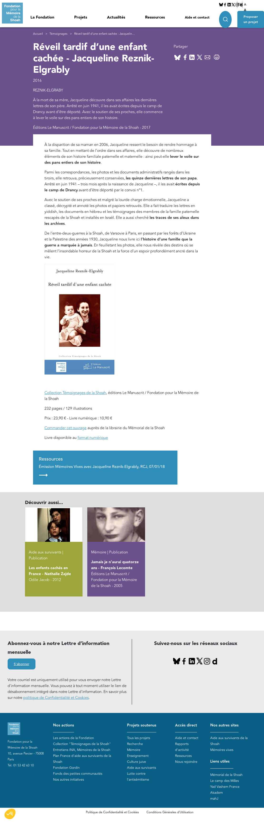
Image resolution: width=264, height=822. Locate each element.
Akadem (216, 792)
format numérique (93, 438)
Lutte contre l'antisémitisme (138, 776)
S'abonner (21, 664)
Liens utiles (220, 761)
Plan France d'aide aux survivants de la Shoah (82, 758)
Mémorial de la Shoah (226, 774)
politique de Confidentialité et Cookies (56, 698)
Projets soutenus (141, 725)
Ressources (155, 17)
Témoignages (58, 34)
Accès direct (186, 725)
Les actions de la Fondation (73, 737)
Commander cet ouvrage (65, 428)
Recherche (135, 743)
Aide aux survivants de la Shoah (229, 740)
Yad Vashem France (225, 786)
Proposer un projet (251, 19)
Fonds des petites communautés (77, 773)
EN (240, 4)
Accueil (38, 34)
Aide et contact (197, 17)
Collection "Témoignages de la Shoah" (82, 743)
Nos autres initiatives (68, 779)
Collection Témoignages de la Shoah (75, 393)
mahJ (214, 798)
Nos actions (63, 725)
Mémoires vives (221, 749)
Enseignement (138, 755)
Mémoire (133, 749)
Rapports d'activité (182, 746)
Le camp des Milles (224, 780)
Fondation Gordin (66, 767)
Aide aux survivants (141, 767)
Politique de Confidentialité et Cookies (112, 812)
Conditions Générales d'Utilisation (170, 812)
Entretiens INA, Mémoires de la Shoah (81, 749)
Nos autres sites (224, 725)
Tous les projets (138, 737)
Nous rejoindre (186, 761)
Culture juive (136, 761)
